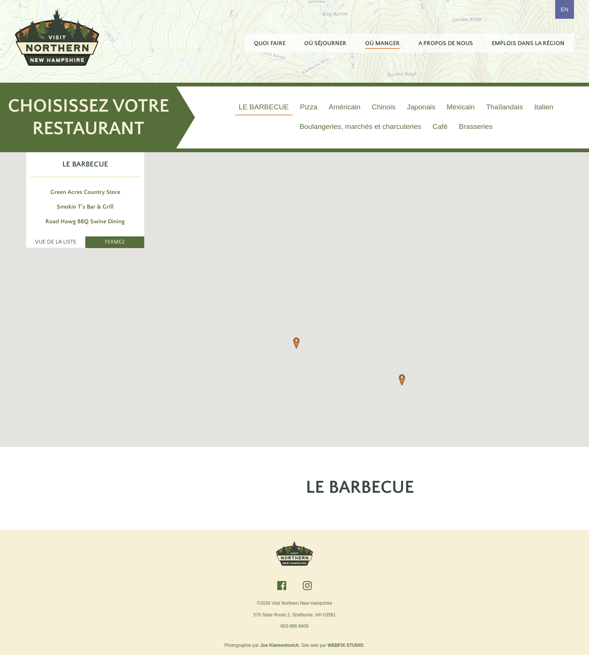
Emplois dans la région (528, 43)
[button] (296, 353)
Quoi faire (269, 43)
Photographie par (261, 656)
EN (565, 9)
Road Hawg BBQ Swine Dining (85, 231)
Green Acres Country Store (85, 201)
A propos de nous (445, 43)
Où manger (382, 43)
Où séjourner (325, 43)
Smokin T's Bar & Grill (85, 216)
